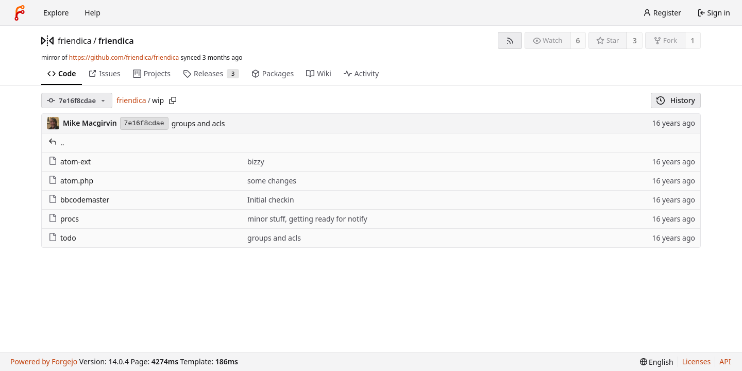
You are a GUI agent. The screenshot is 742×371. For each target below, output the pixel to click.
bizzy (255, 161)
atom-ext (69, 161)
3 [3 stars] (635, 40)
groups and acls (198, 123)
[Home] (19, 13)
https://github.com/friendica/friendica (124, 57)
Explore (56, 13)
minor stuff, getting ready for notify (307, 219)
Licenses (696, 361)
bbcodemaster (78, 200)
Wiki (318, 73)
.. (56, 142)
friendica (75, 41)
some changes (271, 180)
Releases (211, 73)
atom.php (70, 180)
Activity (361, 73)
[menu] (656, 362)
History (675, 100)
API (725, 361)
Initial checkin (270, 200)
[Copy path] (172, 100)
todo (62, 238)
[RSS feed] (510, 40)
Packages (272, 73)
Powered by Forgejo (43, 361)
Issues (104, 73)
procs (63, 219)
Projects (152, 73)
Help (92, 13)
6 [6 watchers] (578, 40)
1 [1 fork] (692, 40)
